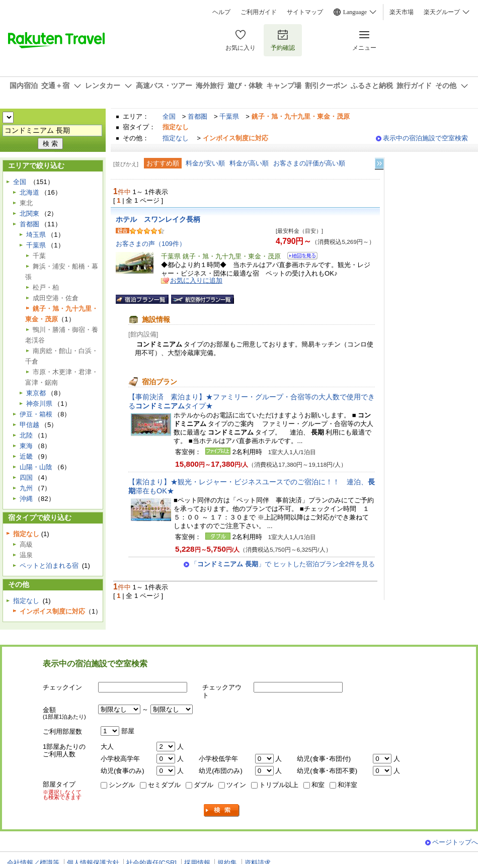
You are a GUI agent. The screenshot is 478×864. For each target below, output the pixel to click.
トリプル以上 (278, 785)
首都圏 (197, 116)
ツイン (236, 785)
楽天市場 (401, 12)
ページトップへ (455, 842)
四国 (26, 477)
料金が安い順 (205, 163)
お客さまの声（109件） (151, 243)
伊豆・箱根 (36, 414)
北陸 (26, 435)
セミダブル (164, 785)
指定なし (176, 138)
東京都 (36, 393)
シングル (122, 785)
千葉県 (229, 116)
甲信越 (29, 424)
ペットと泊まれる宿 (49, 565)
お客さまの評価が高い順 (309, 163)
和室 (318, 785)
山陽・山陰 (36, 467)
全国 (169, 116)
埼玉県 (36, 234)
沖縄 (26, 498)
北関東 (29, 213)
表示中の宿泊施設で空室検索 (425, 138)
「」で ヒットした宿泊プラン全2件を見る (283, 564)
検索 (222, 810)
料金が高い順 (249, 163)
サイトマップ (305, 12)
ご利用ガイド (259, 12)
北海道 (29, 192)
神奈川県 (39, 403)
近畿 (26, 456)
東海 (26, 446)
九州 (26, 488)
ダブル (203, 785)
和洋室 (347, 785)
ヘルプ (221, 12)
